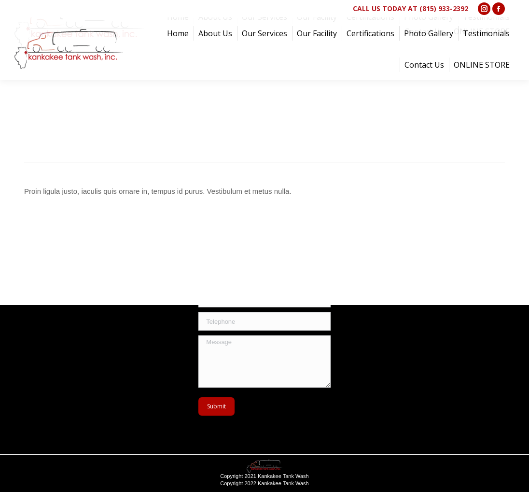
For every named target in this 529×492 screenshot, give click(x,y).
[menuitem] (178, 33)
